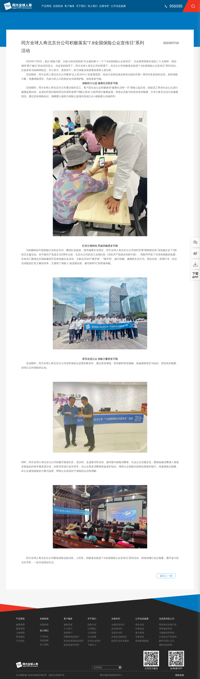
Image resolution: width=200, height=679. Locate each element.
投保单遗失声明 (71, 645)
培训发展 (44, 640)
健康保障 (20, 624)
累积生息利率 (165, 645)
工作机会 (44, 636)
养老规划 (20, 636)
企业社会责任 (94, 641)
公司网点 (92, 628)
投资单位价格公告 (168, 624)
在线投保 (58, 6)
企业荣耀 (92, 636)
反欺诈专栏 (116, 632)
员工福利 (44, 644)
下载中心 (92, 645)
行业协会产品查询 (168, 636)
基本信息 (139, 624)
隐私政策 (179, 675)
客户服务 (70, 6)
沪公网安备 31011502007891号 (31, 675)
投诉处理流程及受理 (73, 641)
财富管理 (20, 628)
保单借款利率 (165, 628)
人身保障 (20, 632)
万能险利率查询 (166, 632)
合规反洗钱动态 (119, 636)
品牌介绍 (92, 624)
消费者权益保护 (71, 636)
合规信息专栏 (118, 624)
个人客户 (68, 628)
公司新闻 (92, 632)
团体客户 (68, 632)
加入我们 (93, 6)
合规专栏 (104, 6)
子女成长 (20, 641)
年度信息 (139, 628)
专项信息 (139, 636)
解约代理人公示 (166, 641)
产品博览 (46, 6)
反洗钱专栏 (116, 628)
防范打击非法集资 (120, 641)
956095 (176, 6)
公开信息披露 (118, 6)
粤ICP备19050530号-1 (111, 675)
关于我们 (81, 6)
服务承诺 (68, 624)
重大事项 (139, 632)
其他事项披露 (141, 641)
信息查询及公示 (166, 618)
